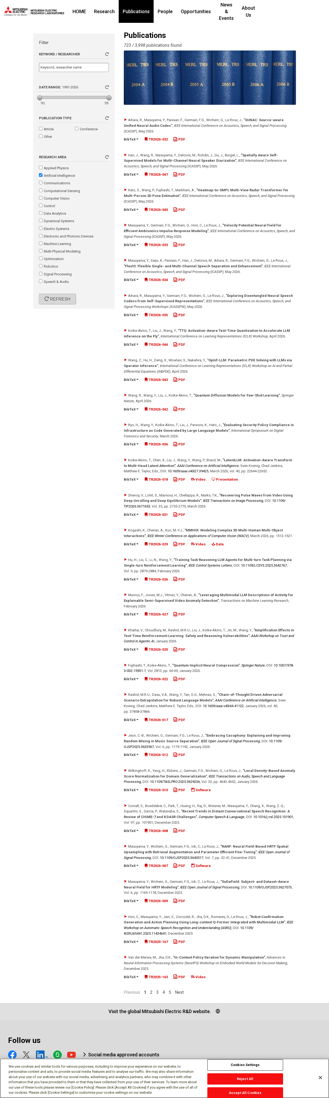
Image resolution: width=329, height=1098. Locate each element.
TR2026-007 (156, 866)
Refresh (60, 299)
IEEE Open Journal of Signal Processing (230, 741)
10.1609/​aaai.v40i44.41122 (223, 706)
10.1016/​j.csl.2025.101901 (273, 817)
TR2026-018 (156, 479)
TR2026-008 (156, 831)
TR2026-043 (156, 380)
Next (179, 992)
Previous (132, 992)
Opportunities (208, 11)
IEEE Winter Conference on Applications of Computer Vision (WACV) (198, 536)
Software (201, 790)
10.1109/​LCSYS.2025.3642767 (264, 565)
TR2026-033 (156, 245)
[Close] (320, 1080)
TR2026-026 (156, 579)
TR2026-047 (156, 174)
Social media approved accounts (123, 1054)
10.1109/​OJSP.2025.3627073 (270, 887)
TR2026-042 (156, 409)
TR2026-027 (156, 614)
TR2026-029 (156, 544)
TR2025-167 (156, 942)
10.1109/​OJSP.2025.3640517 (181, 858)
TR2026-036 (156, 444)
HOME (91, 11)
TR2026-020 (156, 649)
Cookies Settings (245, 1067)
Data (218, 544)
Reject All (245, 1081)
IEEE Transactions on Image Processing (233, 501)
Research (116, 11)
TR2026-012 (156, 755)
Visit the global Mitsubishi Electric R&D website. (160, 1011)
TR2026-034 (156, 280)
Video (198, 479)
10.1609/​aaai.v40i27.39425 (188, 471)
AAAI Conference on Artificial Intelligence (208, 466)
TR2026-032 (156, 139)
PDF (179, 139)
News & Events (247, 11)
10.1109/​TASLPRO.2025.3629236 (175, 782)
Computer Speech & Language (221, 817)
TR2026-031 (156, 515)
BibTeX (131, 139)
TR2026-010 (156, 790)
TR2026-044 (156, 345)
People (177, 11)
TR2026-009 (156, 901)
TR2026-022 (156, 679)
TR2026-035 (156, 315)
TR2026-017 (156, 720)
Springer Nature (253, 665)
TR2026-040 (156, 210)
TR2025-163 (156, 977)
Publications (148, 11)
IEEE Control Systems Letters (210, 565)
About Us (281, 11)
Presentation (225, 479)
